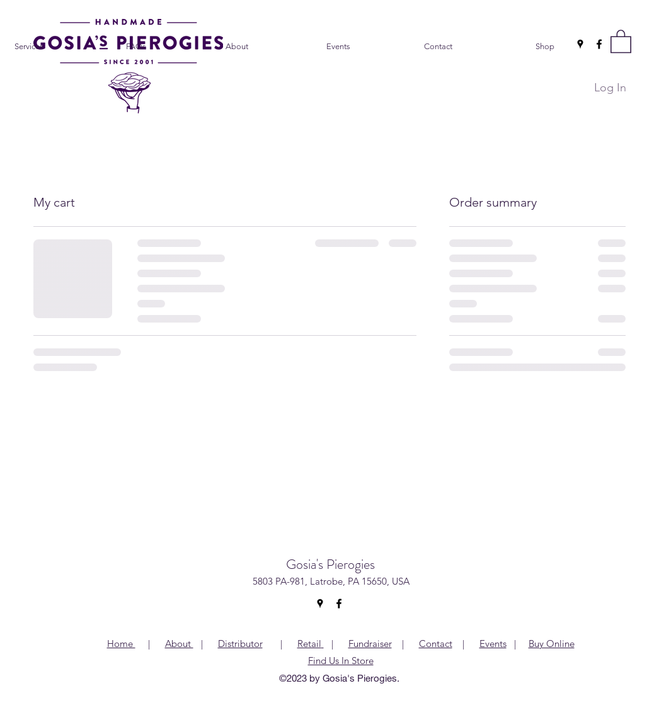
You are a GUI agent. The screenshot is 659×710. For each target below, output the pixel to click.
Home (121, 644)
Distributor (240, 644)
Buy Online (552, 644)
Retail (309, 644)
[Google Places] (580, 44)
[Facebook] (599, 44)
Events (493, 644)
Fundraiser (370, 644)
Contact (435, 644)
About (179, 644)
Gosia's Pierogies (330, 564)
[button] (620, 40)
